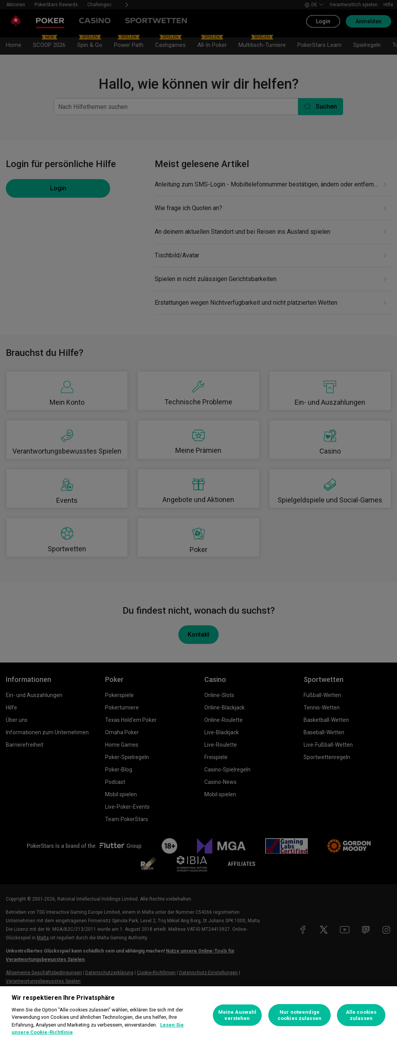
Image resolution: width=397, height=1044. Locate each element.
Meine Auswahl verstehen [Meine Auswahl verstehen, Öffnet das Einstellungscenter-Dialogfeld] (237, 1015)
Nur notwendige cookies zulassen (299, 1015)
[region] (198, 1015)
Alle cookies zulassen (361, 1015)
